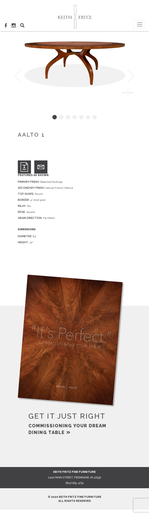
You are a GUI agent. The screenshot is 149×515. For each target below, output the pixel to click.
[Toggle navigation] (139, 24)
